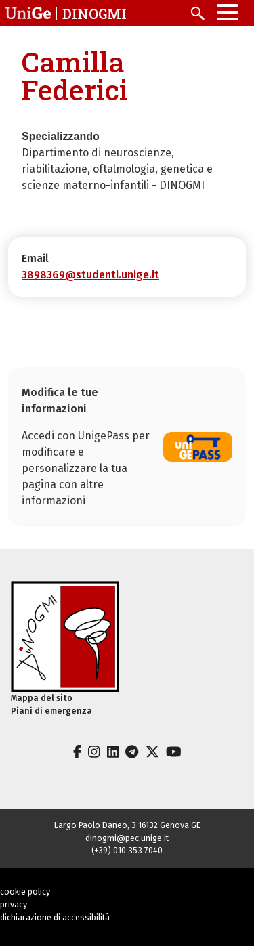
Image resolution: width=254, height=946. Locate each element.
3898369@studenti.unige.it (90, 274)
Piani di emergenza (51, 711)
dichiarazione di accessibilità (55, 917)
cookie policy (25, 891)
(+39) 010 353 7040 (127, 850)
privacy (13, 904)
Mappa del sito (41, 698)
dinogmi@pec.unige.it (127, 838)
